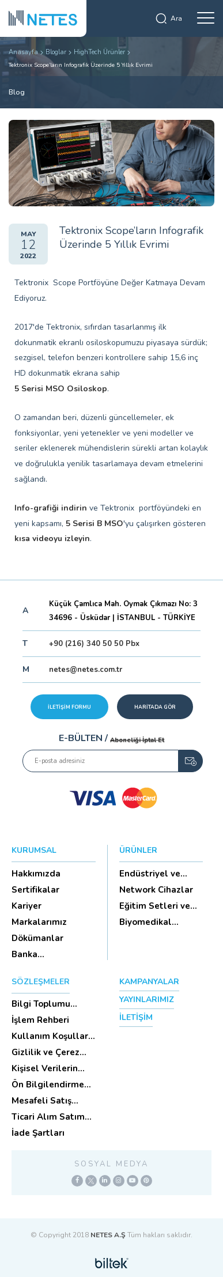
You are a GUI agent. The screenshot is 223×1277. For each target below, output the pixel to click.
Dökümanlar (37, 938)
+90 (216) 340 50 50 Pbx (94, 643)
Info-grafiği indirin (50, 508)
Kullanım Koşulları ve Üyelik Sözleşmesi (51, 1036)
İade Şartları (38, 1133)
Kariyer (26, 906)
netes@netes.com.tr (85, 669)
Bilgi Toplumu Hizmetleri (41, 1004)
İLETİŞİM (136, 1017)
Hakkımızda (36, 873)
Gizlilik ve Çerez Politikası (46, 1052)
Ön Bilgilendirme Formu (48, 1084)
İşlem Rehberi (40, 1020)
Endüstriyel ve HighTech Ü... (149, 873)
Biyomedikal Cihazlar (145, 922)
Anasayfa (23, 52)
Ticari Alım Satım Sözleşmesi (48, 1117)
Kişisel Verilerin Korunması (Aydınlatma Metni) (53, 1068)
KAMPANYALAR (149, 981)
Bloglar (56, 52)
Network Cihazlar (156, 890)
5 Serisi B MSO (94, 523)
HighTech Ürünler (99, 52)
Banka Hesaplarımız (39, 954)
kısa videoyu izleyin (52, 538)
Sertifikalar (35, 890)
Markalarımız (39, 922)
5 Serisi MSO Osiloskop (60, 388)
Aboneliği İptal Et (137, 740)
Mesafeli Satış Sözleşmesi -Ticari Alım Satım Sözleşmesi (50, 1100)
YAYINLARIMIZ (146, 999)
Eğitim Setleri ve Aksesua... (154, 906)
